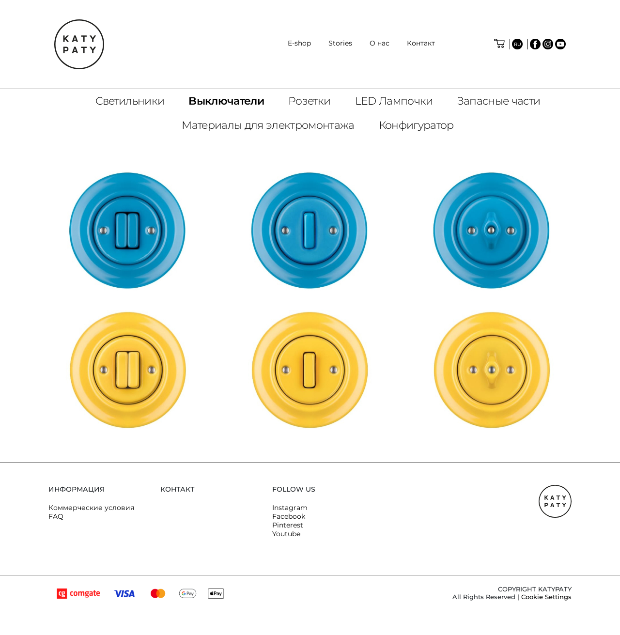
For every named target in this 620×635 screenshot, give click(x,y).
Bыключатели (226, 101)
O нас (379, 43)
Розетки (309, 101)
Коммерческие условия (91, 507)
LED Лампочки (394, 101)
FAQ (55, 516)
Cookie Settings (546, 597)
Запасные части (499, 101)
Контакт (421, 43)
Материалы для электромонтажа (268, 125)
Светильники (130, 101)
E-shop (299, 43)
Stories (340, 43)
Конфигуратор (416, 125)
